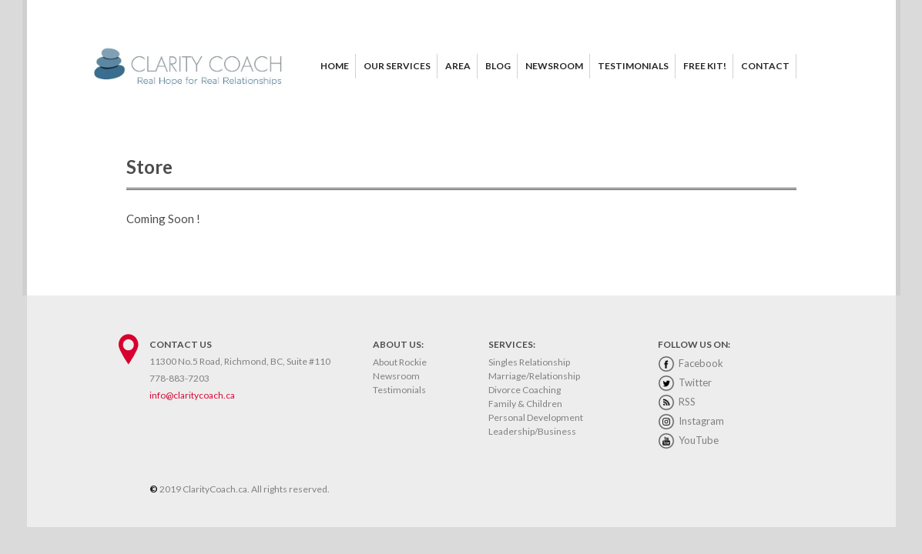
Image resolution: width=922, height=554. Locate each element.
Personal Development (535, 417)
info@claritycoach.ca (192, 395)
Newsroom (396, 376)
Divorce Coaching (524, 389)
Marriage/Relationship (534, 376)
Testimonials (399, 389)
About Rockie (400, 362)
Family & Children (525, 403)
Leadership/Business (532, 431)
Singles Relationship (529, 362)
